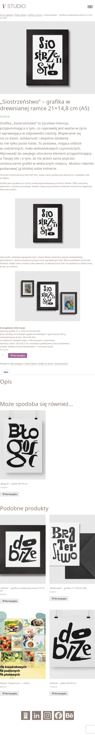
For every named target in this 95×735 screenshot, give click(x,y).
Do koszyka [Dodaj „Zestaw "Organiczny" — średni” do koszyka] (11, 693)
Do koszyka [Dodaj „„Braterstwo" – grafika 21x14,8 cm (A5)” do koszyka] (60, 598)
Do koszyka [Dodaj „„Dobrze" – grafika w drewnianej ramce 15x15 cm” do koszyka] (11, 601)
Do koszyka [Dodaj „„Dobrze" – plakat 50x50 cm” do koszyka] (60, 693)
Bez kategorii (17, 363)
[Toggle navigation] (91, 6)
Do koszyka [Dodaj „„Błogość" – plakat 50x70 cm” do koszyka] (11, 494)
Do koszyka (19, 355)
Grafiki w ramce (35, 15)
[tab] (6, 372)
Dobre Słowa (20, 15)
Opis (6, 372)
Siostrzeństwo (61, 363)
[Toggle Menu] (89, 6)
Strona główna (6, 15)
